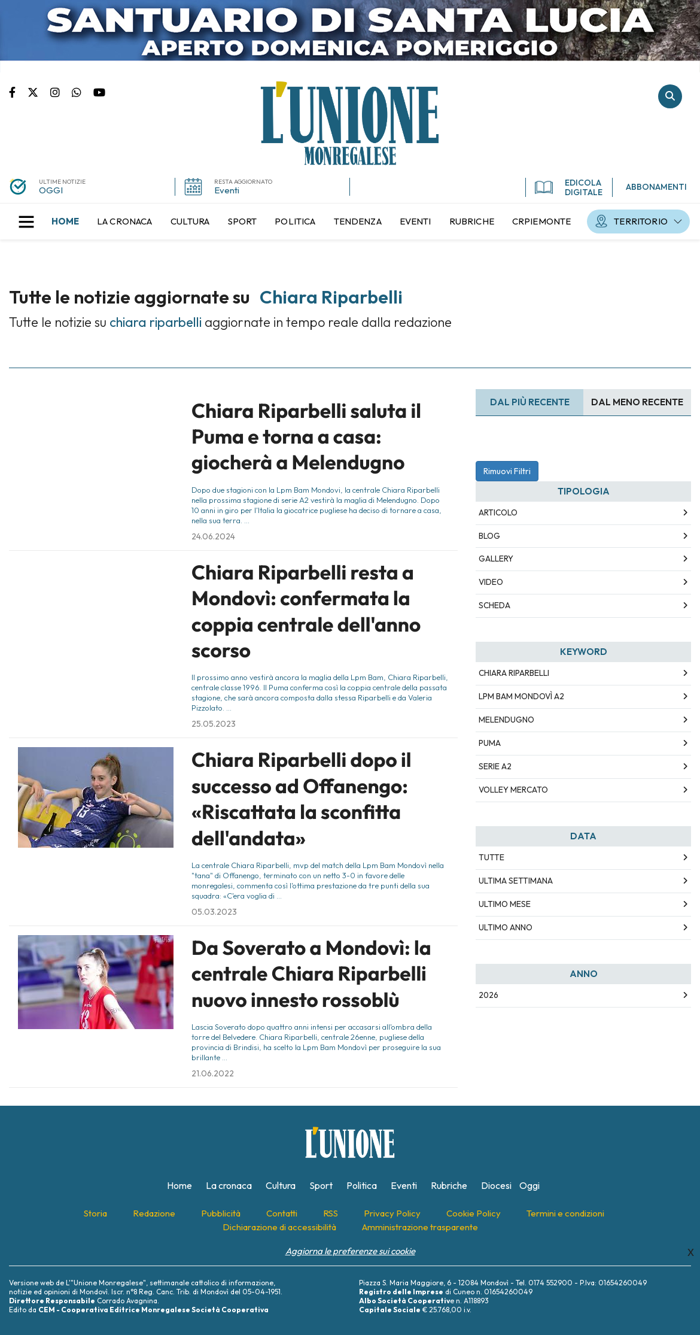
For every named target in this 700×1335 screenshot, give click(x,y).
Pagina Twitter (39, 92)
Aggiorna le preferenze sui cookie (350, 1251)
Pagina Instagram (61, 92)
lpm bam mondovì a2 (521, 696)
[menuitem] (65, 221)
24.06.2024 (213, 536)
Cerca (670, 96)
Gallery (496, 558)
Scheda (494, 605)
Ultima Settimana (516, 880)
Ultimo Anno (505, 927)
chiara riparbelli (514, 673)
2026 (488, 995)
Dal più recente (530, 402)
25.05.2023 (213, 723)
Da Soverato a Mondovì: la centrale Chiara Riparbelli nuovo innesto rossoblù (311, 973)
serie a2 (495, 766)
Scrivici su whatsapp (82, 92)
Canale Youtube (99, 92)
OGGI (51, 190)
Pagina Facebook (18, 92)
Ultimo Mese (505, 904)
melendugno (506, 719)
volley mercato (513, 789)
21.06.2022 (212, 1073)
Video (491, 582)
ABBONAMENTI (656, 186)
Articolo (498, 512)
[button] (26, 221)
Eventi (226, 190)
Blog (489, 535)
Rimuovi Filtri (507, 471)
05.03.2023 (214, 911)
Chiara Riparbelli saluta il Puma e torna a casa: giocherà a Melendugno (306, 436)
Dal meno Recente (637, 402)
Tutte (491, 857)
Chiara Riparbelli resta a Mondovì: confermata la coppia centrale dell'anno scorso (306, 611)
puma (490, 743)
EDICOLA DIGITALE (568, 187)
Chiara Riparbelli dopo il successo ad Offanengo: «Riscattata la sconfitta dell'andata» (301, 798)
